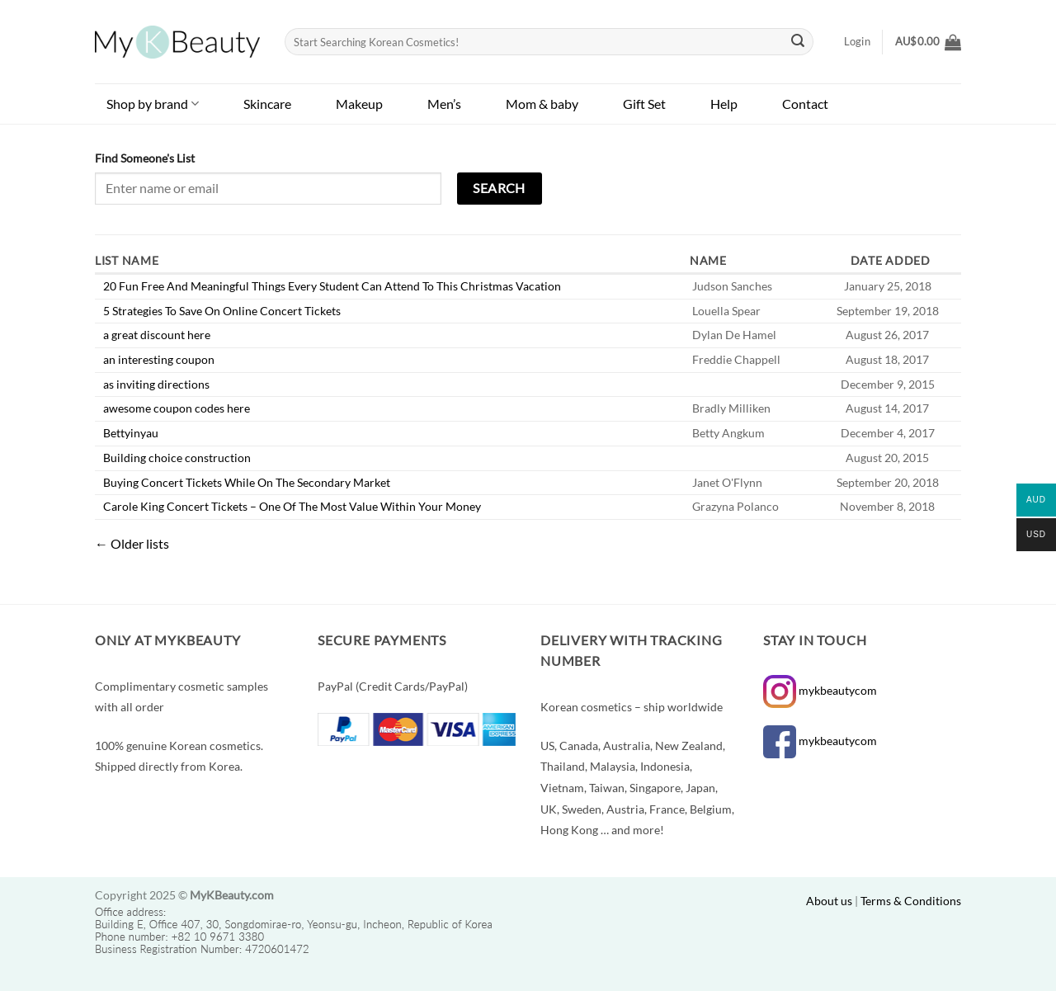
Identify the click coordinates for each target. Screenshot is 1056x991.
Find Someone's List (145, 158)
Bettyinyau (130, 433)
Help (724, 103)
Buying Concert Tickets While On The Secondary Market (246, 482)
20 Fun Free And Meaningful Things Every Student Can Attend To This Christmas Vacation (332, 286)
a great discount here (156, 335)
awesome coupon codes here (176, 408)
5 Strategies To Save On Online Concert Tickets (222, 311)
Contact (805, 103)
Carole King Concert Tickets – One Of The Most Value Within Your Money (292, 506)
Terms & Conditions (910, 901)
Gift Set (644, 103)
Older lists (132, 543)
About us (829, 901)
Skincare (267, 103)
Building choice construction (177, 458)
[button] (928, 42)
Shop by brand (152, 103)
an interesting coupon (158, 359)
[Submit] (799, 42)
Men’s (444, 103)
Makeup (359, 103)
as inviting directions (156, 384)
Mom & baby (542, 103)
